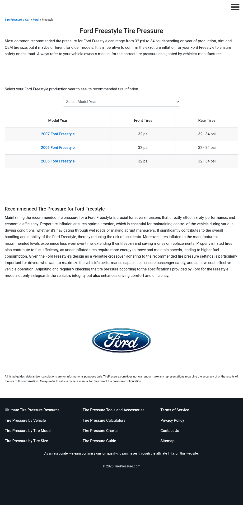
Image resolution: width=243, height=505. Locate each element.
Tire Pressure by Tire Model (28, 430)
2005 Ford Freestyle (58, 161)
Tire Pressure (13, 19)
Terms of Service (174, 410)
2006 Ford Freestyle (58, 147)
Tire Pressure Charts (100, 430)
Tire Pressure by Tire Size (26, 441)
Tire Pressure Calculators (104, 420)
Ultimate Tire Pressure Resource (32, 410)
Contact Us (169, 430)
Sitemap (167, 441)
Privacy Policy (172, 420)
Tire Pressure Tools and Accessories (114, 410)
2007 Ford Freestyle (58, 134)
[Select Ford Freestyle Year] (121, 102)
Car (27, 19)
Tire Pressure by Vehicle (25, 420)
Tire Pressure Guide (99, 441)
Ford (35, 19)
